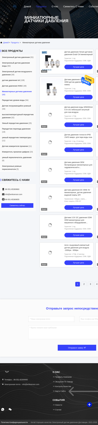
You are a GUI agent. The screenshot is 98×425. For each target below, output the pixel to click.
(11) (16, 139)
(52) (17, 57)
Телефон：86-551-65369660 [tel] (15, 380)
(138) (13, 80)
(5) (12, 167)
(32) (17, 116)
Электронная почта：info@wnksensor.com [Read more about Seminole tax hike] (20, 384)
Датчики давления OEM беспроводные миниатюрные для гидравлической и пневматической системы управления (78, 167)
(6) (17, 159)
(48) (14, 86)
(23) (17, 152)
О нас (55, 6)
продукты (15, 43)
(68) (17, 93)
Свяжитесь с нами (73, 6)
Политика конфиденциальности (14, 422)
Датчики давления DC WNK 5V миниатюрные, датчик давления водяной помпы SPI (77, 192)
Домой (27, 6)
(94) (15, 100)
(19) (16, 130)
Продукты (41, 6)
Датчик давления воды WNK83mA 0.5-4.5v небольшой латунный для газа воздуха (78, 109)
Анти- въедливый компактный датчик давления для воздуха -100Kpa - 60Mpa (76, 247)
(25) (17, 123)
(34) (17, 73)
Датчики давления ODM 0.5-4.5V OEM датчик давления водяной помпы (78, 82)
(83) (16, 64)
